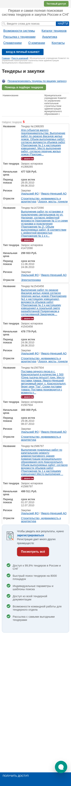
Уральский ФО (30, 193)
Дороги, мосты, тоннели (53, 201)
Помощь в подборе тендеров (24, 87)
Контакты (58, 43)
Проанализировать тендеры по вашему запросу (37, 81)
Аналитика (49, 36)
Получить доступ (16, 775)
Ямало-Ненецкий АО (53, 193)
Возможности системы (19, 30)
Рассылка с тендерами (19, 36)
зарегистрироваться (30, 535)
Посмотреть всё (33, 551)
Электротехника (31, 279)
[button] (61, 767)
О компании (36, 43)
